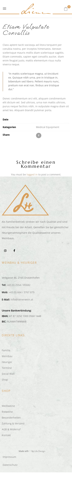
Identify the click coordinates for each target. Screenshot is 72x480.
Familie (6, 350)
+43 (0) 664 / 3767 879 (21, 292)
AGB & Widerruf (11, 429)
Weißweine (8, 406)
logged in (32, 174)
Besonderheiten (11, 417)
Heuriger (7, 362)
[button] (66, 8)
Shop (5, 379)
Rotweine (7, 411)
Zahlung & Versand (13, 423)
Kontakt (6, 435)
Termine (7, 368)
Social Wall (8, 373)
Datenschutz (10, 465)
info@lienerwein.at (22, 299)
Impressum (9, 457)
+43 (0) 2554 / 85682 (18, 285)
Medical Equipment (47, 127)
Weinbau (7, 356)
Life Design (39, 451)
